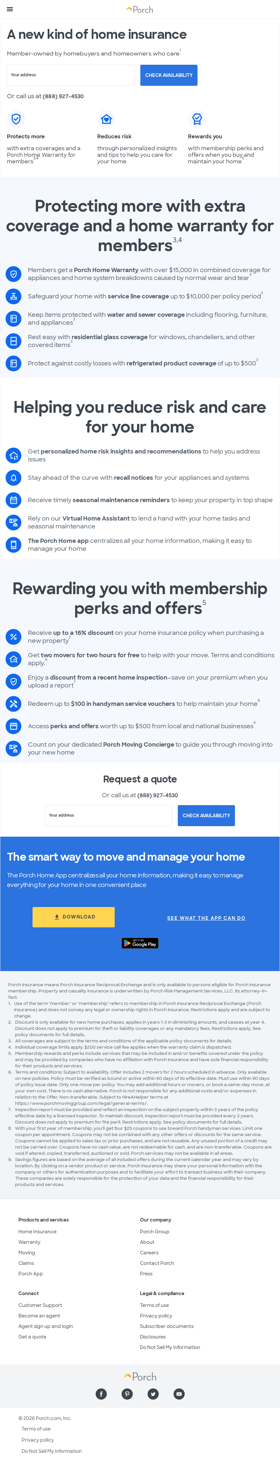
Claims (26, 1263)
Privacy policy (156, 1316)
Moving (26, 1253)
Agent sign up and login (45, 1326)
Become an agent (39, 1316)
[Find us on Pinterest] (127, 1394)
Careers (149, 1253)
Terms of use (154, 1305)
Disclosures (153, 1337)
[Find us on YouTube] (179, 1394)
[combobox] (71, 75)
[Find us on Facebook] (101, 1394)
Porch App (30, 1274)
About (147, 1242)
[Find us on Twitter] (153, 1394)
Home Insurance (37, 1232)
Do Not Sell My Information (170, 1347)
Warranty (29, 1242)
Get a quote (32, 1337)
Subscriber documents (167, 1326)
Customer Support (40, 1305)
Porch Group (155, 1232)
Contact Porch (157, 1263)
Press (146, 1274)
